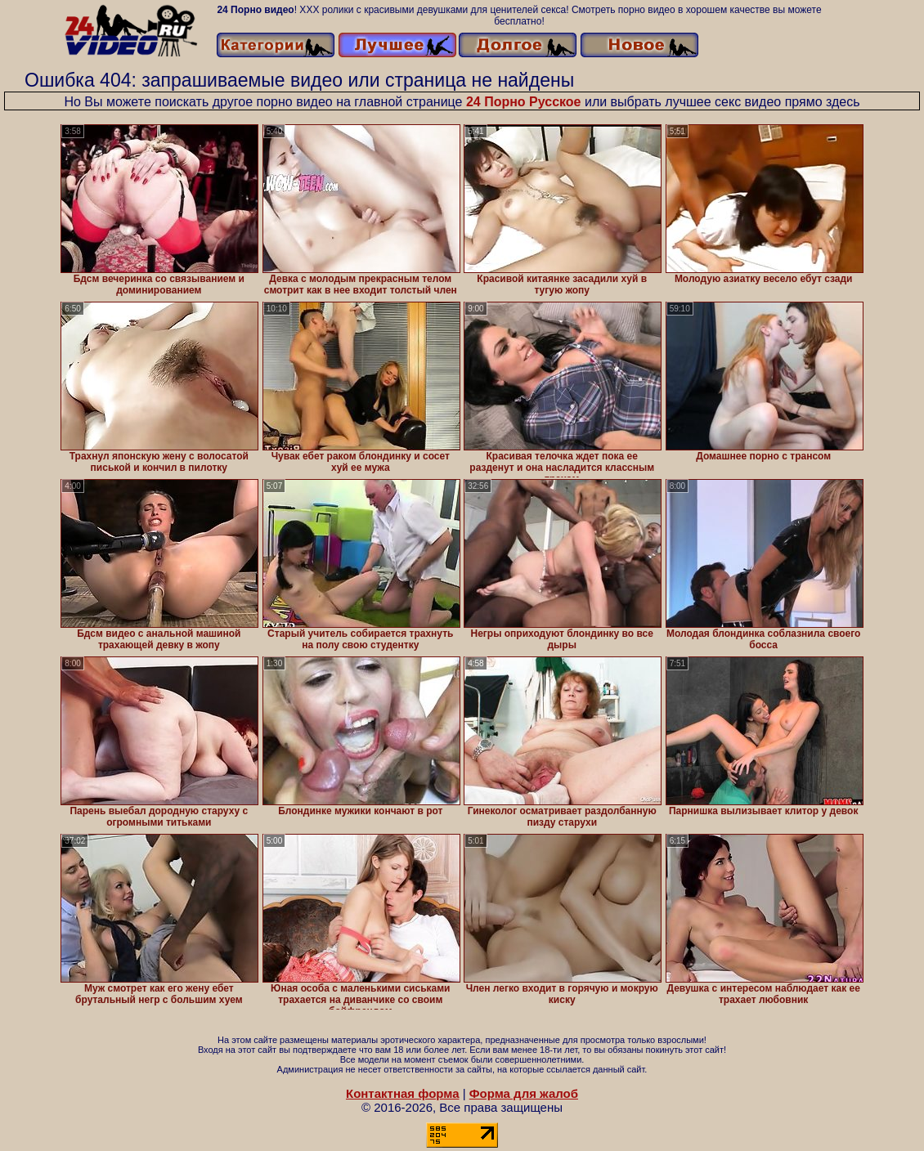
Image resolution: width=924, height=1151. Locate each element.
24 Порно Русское (523, 102)
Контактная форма (403, 1093)
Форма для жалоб (523, 1093)
